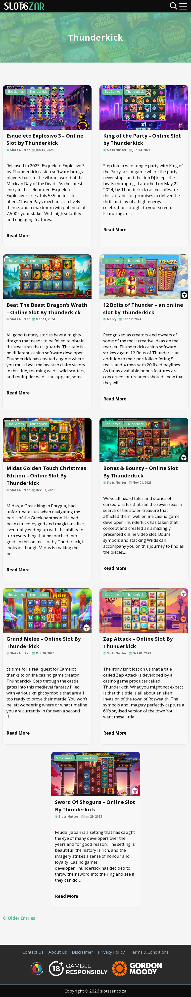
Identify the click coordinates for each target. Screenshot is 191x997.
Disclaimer (82, 952)
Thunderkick (38, 91)
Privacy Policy (111, 952)
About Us (57, 952)
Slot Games (16, 91)
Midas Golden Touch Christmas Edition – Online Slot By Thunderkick (46, 475)
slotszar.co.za (113, 991)
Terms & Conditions (149, 952)
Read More (18, 235)
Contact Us (33, 952)
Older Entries (18, 918)
